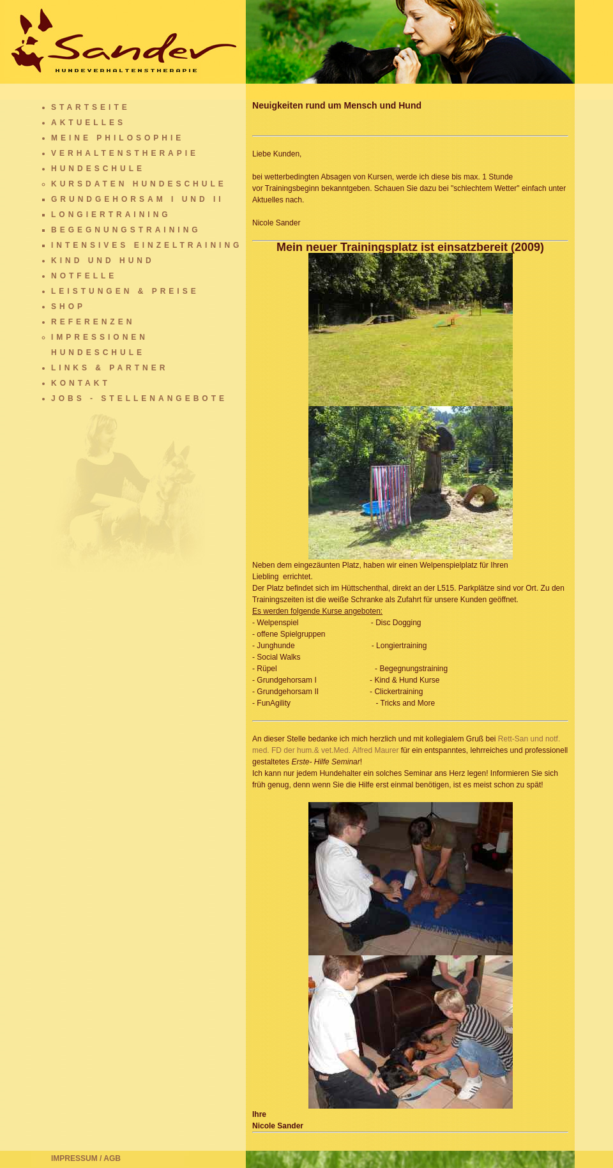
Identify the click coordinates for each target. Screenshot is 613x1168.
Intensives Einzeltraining (146, 245)
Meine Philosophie (117, 137)
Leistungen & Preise (125, 291)
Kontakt (80, 383)
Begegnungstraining (126, 229)
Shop (68, 306)
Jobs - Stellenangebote (139, 398)
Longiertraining (111, 214)
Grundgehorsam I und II (137, 199)
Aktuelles (88, 122)
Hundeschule (98, 168)
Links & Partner (109, 367)
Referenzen (93, 321)
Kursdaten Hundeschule (139, 183)
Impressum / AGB (86, 1158)
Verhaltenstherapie (125, 153)
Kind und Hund (103, 260)
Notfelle (84, 275)
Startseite (90, 107)
